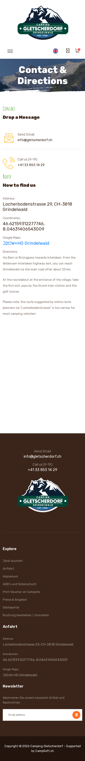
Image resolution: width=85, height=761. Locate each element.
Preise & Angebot (15, 599)
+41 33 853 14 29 (31, 165)
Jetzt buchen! (13, 561)
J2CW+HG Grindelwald (26, 243)
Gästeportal (11, 607)
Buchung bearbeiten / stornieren (26, 615)
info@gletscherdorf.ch (35, 140)
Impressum (10, 576)
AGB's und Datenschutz (19, 584)
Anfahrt (8, 568)
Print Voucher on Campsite (21, 592)
